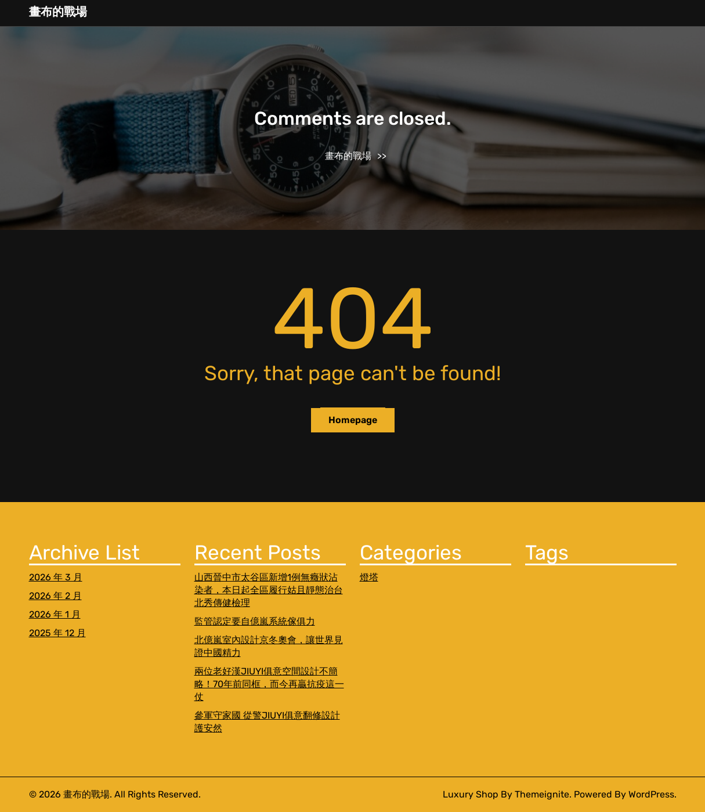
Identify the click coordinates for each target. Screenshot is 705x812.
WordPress (651, 794)
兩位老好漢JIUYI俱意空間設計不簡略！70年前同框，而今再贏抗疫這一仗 (269, 684)
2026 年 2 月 (55, 595)
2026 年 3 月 (55, 577)
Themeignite (542, 794)
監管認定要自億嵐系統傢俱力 (254, 621)
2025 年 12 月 (57, 632)
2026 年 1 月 (55, 614)
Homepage (352, 419)
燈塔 (369, 577)
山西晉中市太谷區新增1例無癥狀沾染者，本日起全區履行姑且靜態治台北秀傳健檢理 (268, 590)
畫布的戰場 (58, 12)
